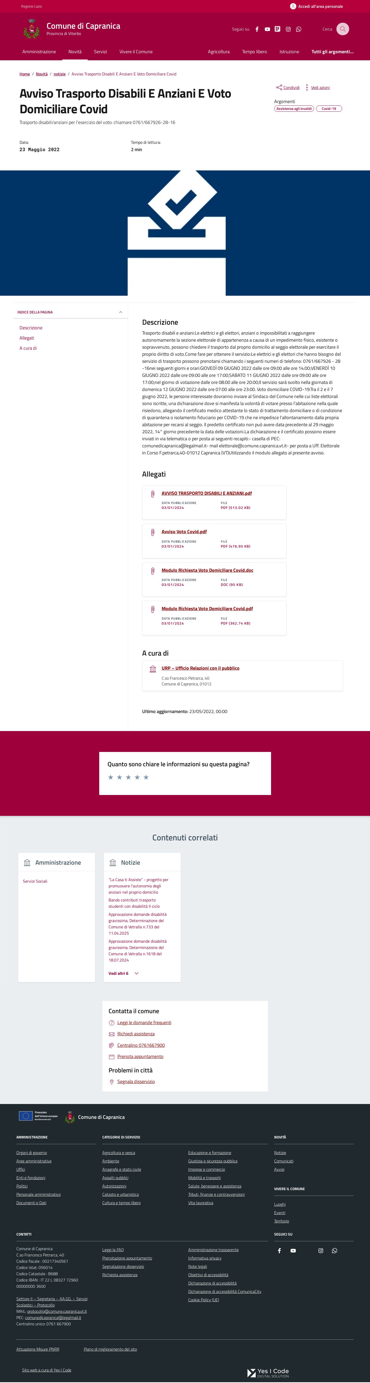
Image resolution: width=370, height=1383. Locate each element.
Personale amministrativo (38, 1195)
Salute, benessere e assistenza (214, 1187)
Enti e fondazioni (30, 1178)
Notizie (280, 1153)
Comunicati (283, 1162)
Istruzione (289, 51)
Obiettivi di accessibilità (208, 1275)
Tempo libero (254, 51)
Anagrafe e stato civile (121, 1170)
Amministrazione (39, 51)
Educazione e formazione (209, 1153)
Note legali (197, 1267)
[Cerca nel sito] (342, 29)
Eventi (279, 1213)
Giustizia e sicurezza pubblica (212, 1162)
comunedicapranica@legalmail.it (53, 1318)
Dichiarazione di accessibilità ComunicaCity (224, 1292)
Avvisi (279, 1170)
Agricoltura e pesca (118, 1153)
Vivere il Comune (136, 51)
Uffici (20, 1170)
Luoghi (280, 1205)
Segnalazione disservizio (123, 1267)
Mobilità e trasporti (204, 1178)
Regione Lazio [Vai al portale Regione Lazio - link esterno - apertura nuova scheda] (31, 6)
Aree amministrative (34, 1162)
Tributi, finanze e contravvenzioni (216, 1195)
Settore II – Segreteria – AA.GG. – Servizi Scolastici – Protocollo (51, 1302)
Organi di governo (31, 1153)
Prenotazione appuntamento (127, 1259)
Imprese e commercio (206, 1170)
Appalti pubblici (115, 1178)
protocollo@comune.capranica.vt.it (57, 1312)
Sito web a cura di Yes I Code (46, 1371)
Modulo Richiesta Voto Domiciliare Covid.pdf (207, 609)
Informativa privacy (205, 1259)
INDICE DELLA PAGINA (70, 312)
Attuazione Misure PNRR (37, 1350)
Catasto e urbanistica (120, 1195)
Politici (22, 1187)
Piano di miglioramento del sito (110, 1350)
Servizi (100, 51)
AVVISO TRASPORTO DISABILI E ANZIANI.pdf (207, 493)
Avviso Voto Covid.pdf (184, 532)
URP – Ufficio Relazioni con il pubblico (201, 668)
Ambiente (110, 1162)
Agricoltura (219, 51)
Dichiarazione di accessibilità (212, 1284)
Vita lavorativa (200, 1203)
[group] (56, 921)
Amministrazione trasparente (213, 1250)
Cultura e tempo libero (121, 1203)
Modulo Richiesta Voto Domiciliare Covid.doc (207, 570)
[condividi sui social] (287, 87)
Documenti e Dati (31, 1203)
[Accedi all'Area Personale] (316, 6)
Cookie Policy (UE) (203, 1300)
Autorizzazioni (114, 1187)
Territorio (281, 1222)
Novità (74, 51)
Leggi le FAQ (113, 1250)
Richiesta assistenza (119, 1275)
